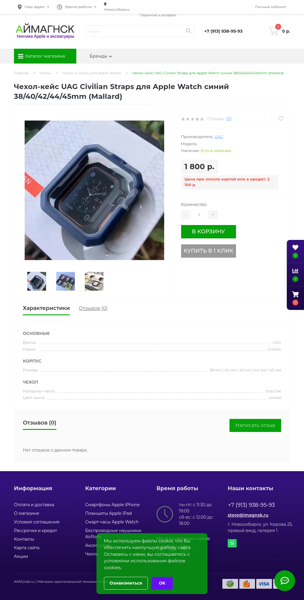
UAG (218, 136)
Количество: (194, 204)
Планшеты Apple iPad (108, 513)
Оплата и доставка (34, 504)
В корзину (208, 231)
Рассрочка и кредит (35, 530)
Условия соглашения (37, 522)
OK (162, 583)
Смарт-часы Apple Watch (112, 522)
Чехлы (45, 73)
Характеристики (46, 308)
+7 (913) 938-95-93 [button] (251, 505)
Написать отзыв (255, 425)
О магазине (26, 513)
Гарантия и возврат (158, 15)
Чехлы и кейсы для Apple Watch (91, 73)
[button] (33, 7)
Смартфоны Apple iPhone (112, 504)
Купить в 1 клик (208, 251)
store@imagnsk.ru (248, 515)
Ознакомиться (126, 583)
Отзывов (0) (93, 308)
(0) (229, 118)
